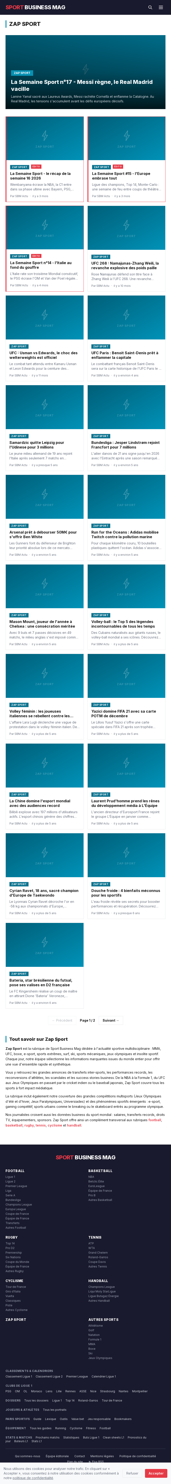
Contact (79, 1456)
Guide (37, 1419)
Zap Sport (16, 1320)
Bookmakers (123, 1419)
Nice (93, 1391)
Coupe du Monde (17, 1262)
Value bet (77, 1419)
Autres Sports (103, 1320)
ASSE (83, 1391)
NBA (91, 1177)
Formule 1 (94, 1339)
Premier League (16, 1186)
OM (17, 1391)
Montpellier (140, 1391)
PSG (8, 1391)
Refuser (132, 1473)
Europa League (16, 1209)
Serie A (10, 1195)
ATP (91, 1243)
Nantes (123, 1391)
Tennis (95, 1237)
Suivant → (111, 1020)
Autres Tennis (97, 1266)
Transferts (13, 1223)
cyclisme (55, 1125)
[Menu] (160, 7)
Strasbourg (107, 1391)
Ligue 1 (10, 1177)
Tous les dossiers (36, 1400)
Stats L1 (37, 1441)
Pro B (92, 1195)
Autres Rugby (15, 1271)
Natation (94, 1335)
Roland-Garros (98, 1257)
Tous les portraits (55, 1409)
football (154, 1120)
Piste (9, 1305)
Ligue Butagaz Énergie (103, 1296)
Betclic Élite (96, 1181)
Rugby (12, 1237)
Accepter (156, 1473)
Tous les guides (41, 1428)
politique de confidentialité (33, 1478)
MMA (91, 1344)
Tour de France (16, 1287)
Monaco (36, 1391)
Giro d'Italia (13, 1291)
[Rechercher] (150, 7)
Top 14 (10, 1243)
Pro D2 (10, 1248)
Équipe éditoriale (57, 1456)
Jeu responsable (99, 1419)
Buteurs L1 (21, 1441)
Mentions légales (102, 1456)
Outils (64, 1419)
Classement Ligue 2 (49, 1376)
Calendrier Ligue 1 (104, 1376)
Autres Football (16, 1227)
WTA (91, 1248)
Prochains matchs (48, 1437)
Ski (90, 1353)
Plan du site (75, 1461)
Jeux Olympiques (100, 1358)
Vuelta (10, 1296)
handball (74, 1125)
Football (15, 1171)
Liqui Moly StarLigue (102, 1291)
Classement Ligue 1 (19, 1376)
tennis (41, 1125)
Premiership (14, 1252)
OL (25, 1391)
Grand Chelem (98, 1252)
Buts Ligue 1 (91, 1437)
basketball (14, 1125)
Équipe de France (17, 1218)
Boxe (92, 1348)
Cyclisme (14, 1281)
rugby (29, 1125)
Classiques (13, 1300)
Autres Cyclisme (17, 1310)
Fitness (91, 1428)
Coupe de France (17, 1213)
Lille (59, 1391)
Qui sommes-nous (27, 1456)
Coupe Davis (97, 1262)
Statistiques (71, 1437)
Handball (98, 1281)
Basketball (100, 1171)
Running (60, 1428)
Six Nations (13, 1257)
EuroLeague (96, 1186)
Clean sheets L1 (113, 1437)
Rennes (70, 1391)
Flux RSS (96, 1461)
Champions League (19, 1204)
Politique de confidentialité (137, 1456)
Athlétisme (95, 1325)
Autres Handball (99, 1300)
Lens (49, 1391)
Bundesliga (13, 1200)
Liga (8, 1190)
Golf (91, 1330)
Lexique (50, 1419)
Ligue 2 (10, 1181)
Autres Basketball (100, 1200)
